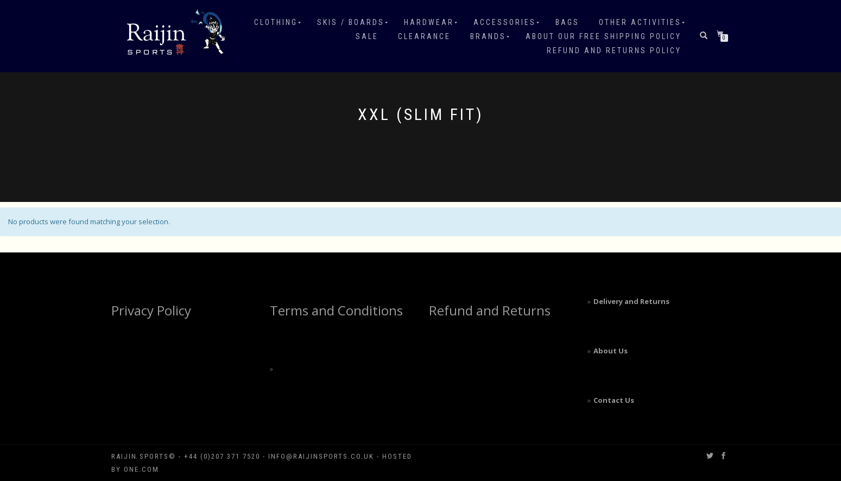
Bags (567, 22)
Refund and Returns (490, 310)
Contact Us (613, 400)
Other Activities (640, 22)
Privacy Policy (151, 310)
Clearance (424, 36)
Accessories (504, 22)
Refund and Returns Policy (614, 50)
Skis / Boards (350, 22)
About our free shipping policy (603, 36)
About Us (610, 351)
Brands (488, 36)
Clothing (276, 22)
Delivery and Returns (631, 301)
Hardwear (429, 22)
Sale (367, 36)
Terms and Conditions (336, 310)
